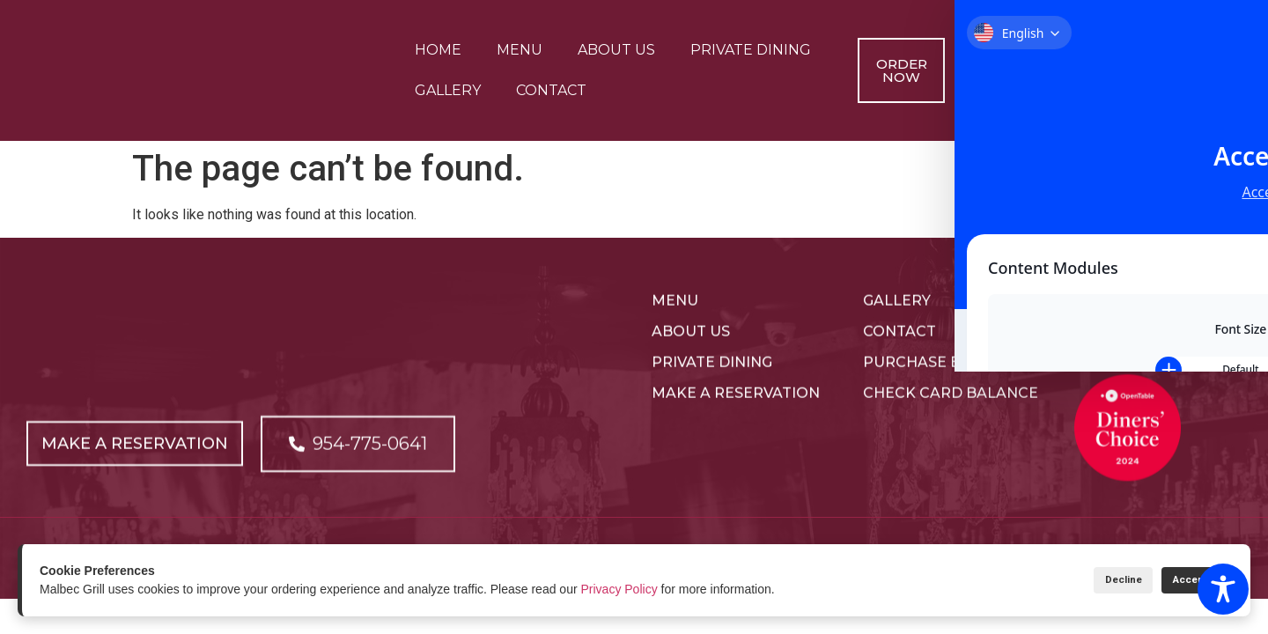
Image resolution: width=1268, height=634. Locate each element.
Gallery (448, 90)
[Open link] (139, 467)
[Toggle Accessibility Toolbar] (1223, 589)
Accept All (1186, 579)
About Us (616, 49)
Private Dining (750, 49)
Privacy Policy (619, 589)
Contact (551, 90)
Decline (1092, 579)
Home (438, 49)
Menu (519, 49)
